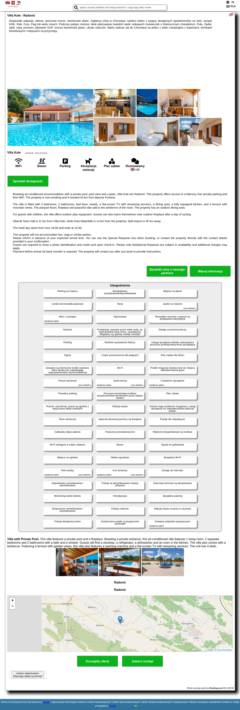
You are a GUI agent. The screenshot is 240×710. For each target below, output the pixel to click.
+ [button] (12, 601)
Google (46, 702)
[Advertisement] (120, 61)
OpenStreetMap (224, 650)
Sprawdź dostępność (28, 181)
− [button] (12, 606)
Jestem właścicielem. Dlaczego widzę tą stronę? (27, 675)
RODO (112, 706)
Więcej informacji (210, 271)
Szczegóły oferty (97, 661)
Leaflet (210, 650)
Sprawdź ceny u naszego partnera (167, 271)
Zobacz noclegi (142, 661)
